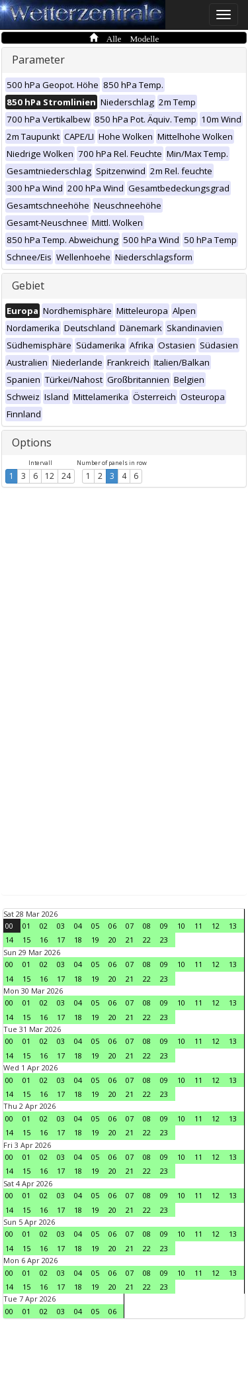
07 (130, 926)
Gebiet (28, 285)
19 (95, 940)
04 (78, 926)
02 (44, 926)
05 (95, 926)
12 (49, 476)
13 (233, 926)
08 (147, 926)
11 (198, 926)
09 (164, 926)
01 (26, 926)
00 (9, 926)
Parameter (38, 59)
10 (181, 926)
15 (26, 940)
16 (44, 940)
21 (130, 940)
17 (61, 940)
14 (9, 940)
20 (112, 940)
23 (164, 940)
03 (61, 926)
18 (78, 940)
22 (147, 940)
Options (32, 442)
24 (66, 476)
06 (112, 926)
